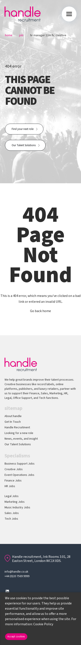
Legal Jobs (12, 496)
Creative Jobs (14, 469)
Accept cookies (16, 636)
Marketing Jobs (15, 502)
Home (8, 35)
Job (21, 35)
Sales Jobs (12, 513)
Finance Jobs (13, 480)
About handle (13, 416)
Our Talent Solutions (24, 145)
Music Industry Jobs (17, 507)
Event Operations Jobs (19, 475)
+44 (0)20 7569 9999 (17, 576)
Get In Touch (13, 422)
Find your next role (22, 129)
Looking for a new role (19, 433)
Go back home (40, 311)
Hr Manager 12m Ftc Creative (48, 35)
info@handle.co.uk (16, 572)
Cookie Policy (43, 624)
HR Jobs (10, 486)
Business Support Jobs (20, 464)
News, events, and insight (21, 439)
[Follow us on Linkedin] (7, 591)
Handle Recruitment (17, 427)
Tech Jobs (11, 519)
